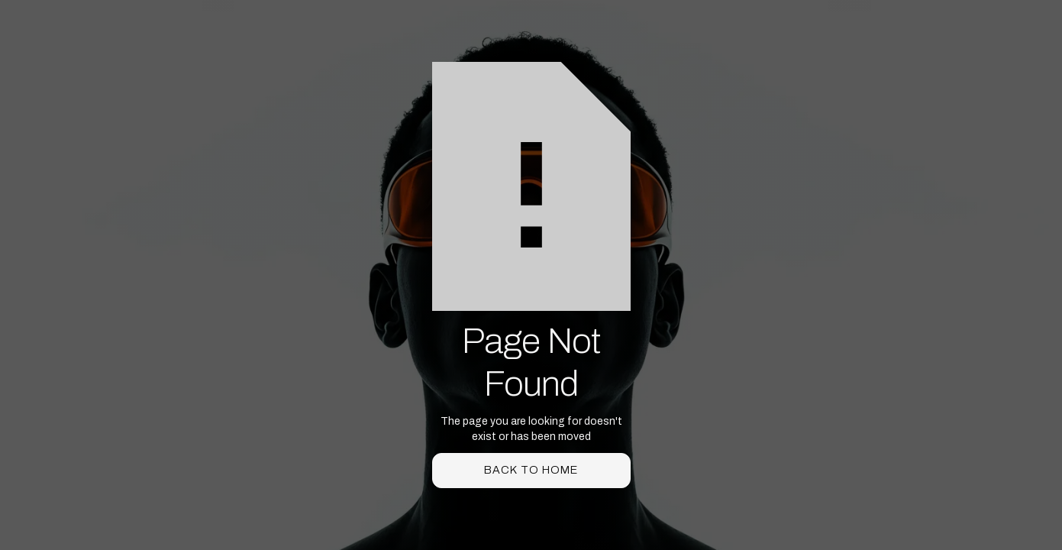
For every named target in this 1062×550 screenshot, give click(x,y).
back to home (531, 470)
